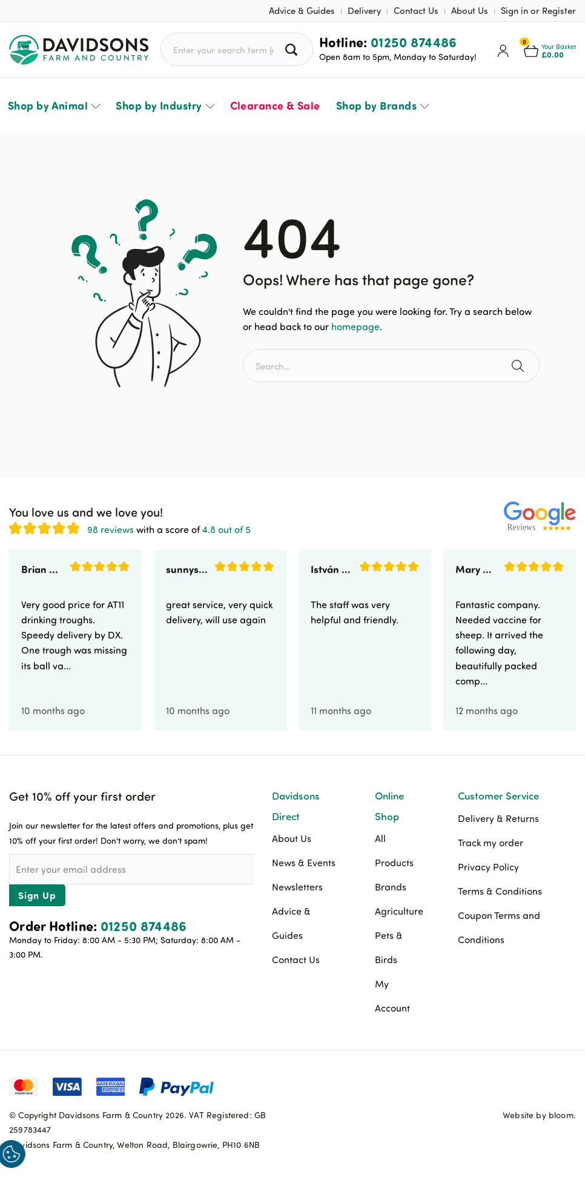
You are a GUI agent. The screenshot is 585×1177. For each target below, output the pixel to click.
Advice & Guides (302, 10)
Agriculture (399, 911)
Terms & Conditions (500, 891)
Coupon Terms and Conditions (499, 927)
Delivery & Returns (498, 818)
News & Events (303, 863)
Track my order (490, 843)
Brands (390, 887)
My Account (392, 996)
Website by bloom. (539, 1115)
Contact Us (416, 10)
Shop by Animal (48, 105)
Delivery (364, 10)
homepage (355, 326)
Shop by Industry (159, 105)
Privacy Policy (488, 867)
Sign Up (37, 895)
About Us (469, 10)
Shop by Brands (376, 105)
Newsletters (297, 887)
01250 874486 (414, 42)
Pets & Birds (389, 947)
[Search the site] (519, 366)
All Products (394, 850)
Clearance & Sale (275, 105)
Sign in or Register (538, 10)
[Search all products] (292, 49)
